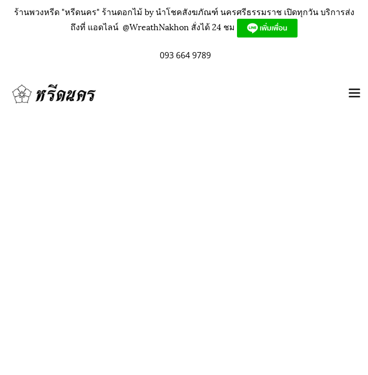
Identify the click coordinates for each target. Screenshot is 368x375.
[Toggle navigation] (354, 93)
